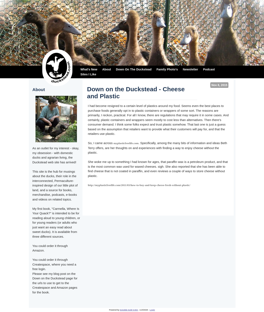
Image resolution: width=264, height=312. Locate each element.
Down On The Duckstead (134, 69)
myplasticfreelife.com (126, 143)
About (106, 69)
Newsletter (190, 69)
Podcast (209, 69)
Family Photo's (167, 69)
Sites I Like (88, 74)
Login (152, 310)
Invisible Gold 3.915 (129, 310)
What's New (88, 69)
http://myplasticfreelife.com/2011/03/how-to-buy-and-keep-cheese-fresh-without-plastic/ (139, 185)
